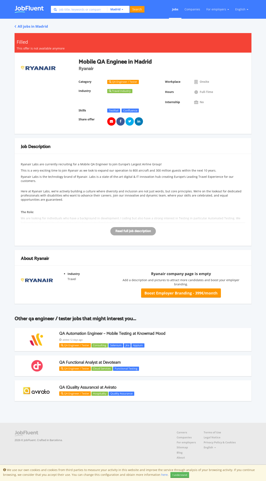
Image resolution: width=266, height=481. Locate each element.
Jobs (175, 9)
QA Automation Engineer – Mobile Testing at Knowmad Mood (112, 333)
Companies (192, 9)
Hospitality (99, 393)
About (181, 457)
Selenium (116, 345)
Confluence (130, 110)
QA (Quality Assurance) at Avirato (87, 387)
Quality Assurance (121, 393)
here (164, 475)
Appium (138, 345)
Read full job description (133, 231)
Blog (179, 452)
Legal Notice (212, 437)
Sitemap (182, 447)
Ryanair (41, 258)
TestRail (113, 110)
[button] (115, 9)
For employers (186, 442)
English (241, 9)
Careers (182, 432)
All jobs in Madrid (31, 26)
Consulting (99, 345)
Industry (74, 274)
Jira (127, 345)
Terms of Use (212, 432)
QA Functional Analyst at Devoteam (90, 362)
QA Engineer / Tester (75, 345)
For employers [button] (217, 9)
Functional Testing (126, 368)
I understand (179, 475)
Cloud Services (102, 368)
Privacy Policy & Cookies (220, 442)
